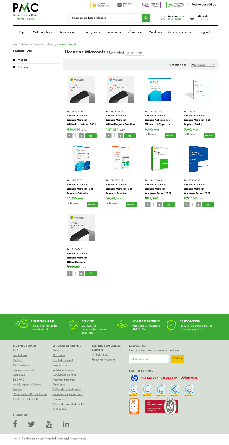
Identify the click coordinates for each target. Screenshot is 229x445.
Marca (22, 59)
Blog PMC (18, 379)
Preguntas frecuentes (63, 379)
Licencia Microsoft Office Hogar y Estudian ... (120, 124)
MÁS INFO (170, 136)
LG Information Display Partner (30, 394)
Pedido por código (204, 4)
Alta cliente (58, 355)
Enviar (177, 358)
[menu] (17, 438)
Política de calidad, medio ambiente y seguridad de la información (67, 394)
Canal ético (58, 384)
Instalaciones (20, 355)
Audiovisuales (68, 32)
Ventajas (18, 360)
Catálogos (19, 374)
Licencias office (134, 52)
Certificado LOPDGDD (25, 399)
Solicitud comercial (62, 360)
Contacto (57, 350)
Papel (22, 32)
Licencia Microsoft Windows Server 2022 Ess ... (158, 193)
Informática (134, 32)
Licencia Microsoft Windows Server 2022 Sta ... (197, 193)
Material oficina (43, 32)
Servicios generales (180, 32)
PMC (15, 44)
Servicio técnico (61, 365)
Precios (23, 67)
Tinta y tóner (92, 32)
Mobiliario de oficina (63, 370)
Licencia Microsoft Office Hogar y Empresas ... (77, 262)
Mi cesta (204, 17)
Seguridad (206, 32)
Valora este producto (77, 115)
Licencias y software (44, 44)
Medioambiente (21, 365)
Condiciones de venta (64, 374)
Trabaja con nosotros (25, 370)
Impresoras (114, 32)
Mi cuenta (176, 17)
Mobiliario (155, 32)
